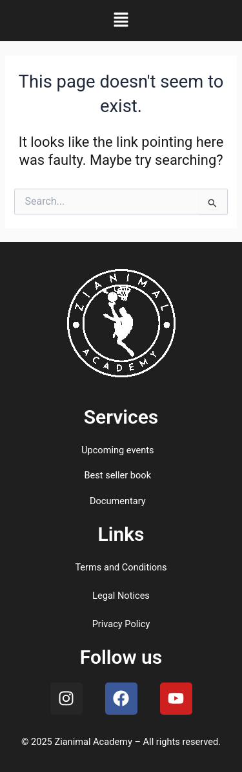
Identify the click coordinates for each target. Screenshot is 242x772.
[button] (121, 20)
